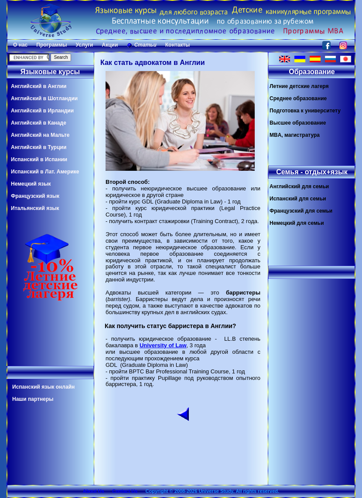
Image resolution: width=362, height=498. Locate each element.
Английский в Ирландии (42, 111)
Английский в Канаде (38, 123)
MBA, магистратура (295, 135)
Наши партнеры (33, 399)
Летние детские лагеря (299, 86)
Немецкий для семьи (297, 223)
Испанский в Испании (39, 159)
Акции (110, 45)
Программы (51, 45)
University (154, 345)
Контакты (177, 45)
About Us (93, 491)
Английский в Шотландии (44, 98)
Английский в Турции (38, 147)
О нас (20, 45)
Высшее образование (298, 123)
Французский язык (35, 196)
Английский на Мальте (40, 135)
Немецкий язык (31, 184)
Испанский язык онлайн (43, 387)
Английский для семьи (299, 186)
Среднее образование (298, 98)
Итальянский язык (35, 208)
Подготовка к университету (305, 111)
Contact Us (124, 491)
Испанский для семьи (298, 199)
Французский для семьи (301, 211)
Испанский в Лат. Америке (45, 172)
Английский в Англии (38, 86)
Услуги (84, 45)
